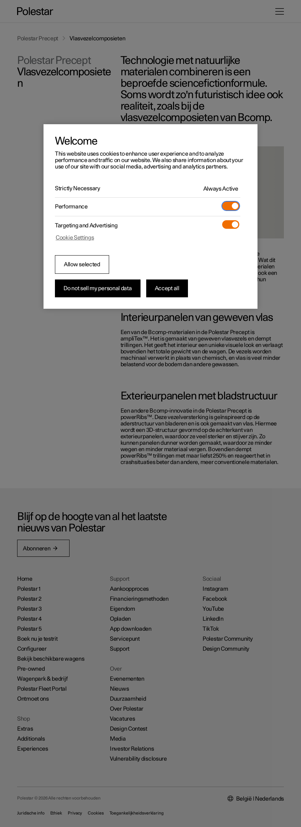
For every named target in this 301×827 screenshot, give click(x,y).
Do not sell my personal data (97, 288)
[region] (150, 216)
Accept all (167, 288)
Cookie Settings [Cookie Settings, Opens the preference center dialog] (75, 238)
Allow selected (82, 264)
